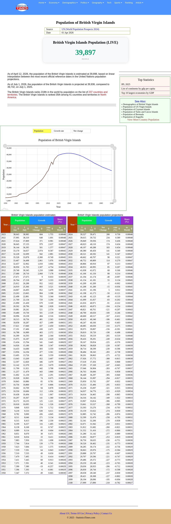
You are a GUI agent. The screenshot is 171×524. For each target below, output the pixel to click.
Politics (85, 2)
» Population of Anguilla (132, 117)
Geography (98, 2)
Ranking (129, 2)
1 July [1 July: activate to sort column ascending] (24, 228)
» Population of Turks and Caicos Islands (139, 112)
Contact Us (106, 513)
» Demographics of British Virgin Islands (139, 104)
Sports (118, 2)
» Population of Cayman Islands (135, 109)
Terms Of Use (78, 513)
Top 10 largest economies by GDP (137, 93)
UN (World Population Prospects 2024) (80, 29)
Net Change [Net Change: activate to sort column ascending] (36, 228)
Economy (54, 2)
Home (42, 2)
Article (139, 2)
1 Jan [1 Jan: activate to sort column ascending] (15, 228)
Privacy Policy (93, 513)
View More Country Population (143, 119)
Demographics (69, 2)
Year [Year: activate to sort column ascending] (5, 224)
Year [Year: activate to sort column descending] (72, 224)
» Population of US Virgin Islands (136, 107)
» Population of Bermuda (132, 114)
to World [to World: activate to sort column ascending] (60, 228)
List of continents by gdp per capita (138, 88)
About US (64, 513)
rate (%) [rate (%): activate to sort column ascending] (48, 228)
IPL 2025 (125, 84)
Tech (109, 2)
